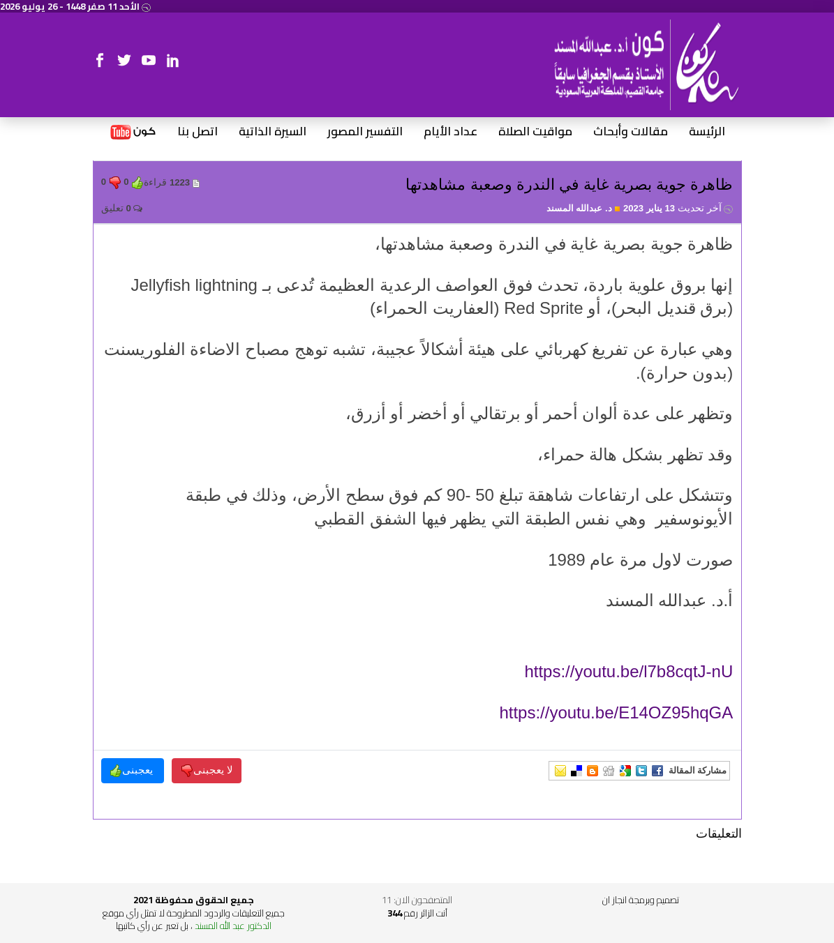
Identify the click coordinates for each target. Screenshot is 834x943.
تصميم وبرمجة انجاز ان (640, 899)
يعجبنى (133, 770)
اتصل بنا (197, 131)
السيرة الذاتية (272, 131)
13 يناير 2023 (678, 208)
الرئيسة (707, 131)
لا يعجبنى (207, 770)
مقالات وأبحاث (630, 131)
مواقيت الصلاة (535, 131)
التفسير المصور (365, 131)
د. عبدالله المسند (583, 208)
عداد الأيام (450, 131)
